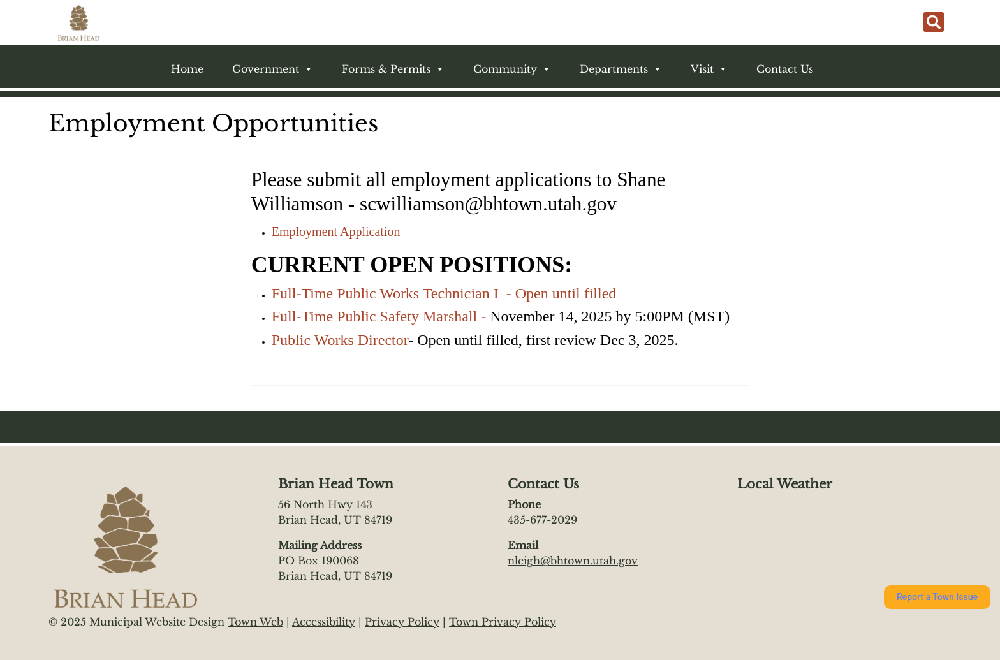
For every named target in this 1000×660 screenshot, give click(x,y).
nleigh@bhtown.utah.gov (573, 560)
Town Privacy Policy (502, 621)
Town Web (255, 621)
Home (187, 68)
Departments (621, 69)
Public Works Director (340, 340)
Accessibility (323, 621)
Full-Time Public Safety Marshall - (381, 316)
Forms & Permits (393, 69)
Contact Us (784, 68)
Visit (709, 69)
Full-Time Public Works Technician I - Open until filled (444, 293)
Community (512, 69)
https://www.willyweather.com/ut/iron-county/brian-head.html (800, 542)
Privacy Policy (402, 621)
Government (272, 69)
